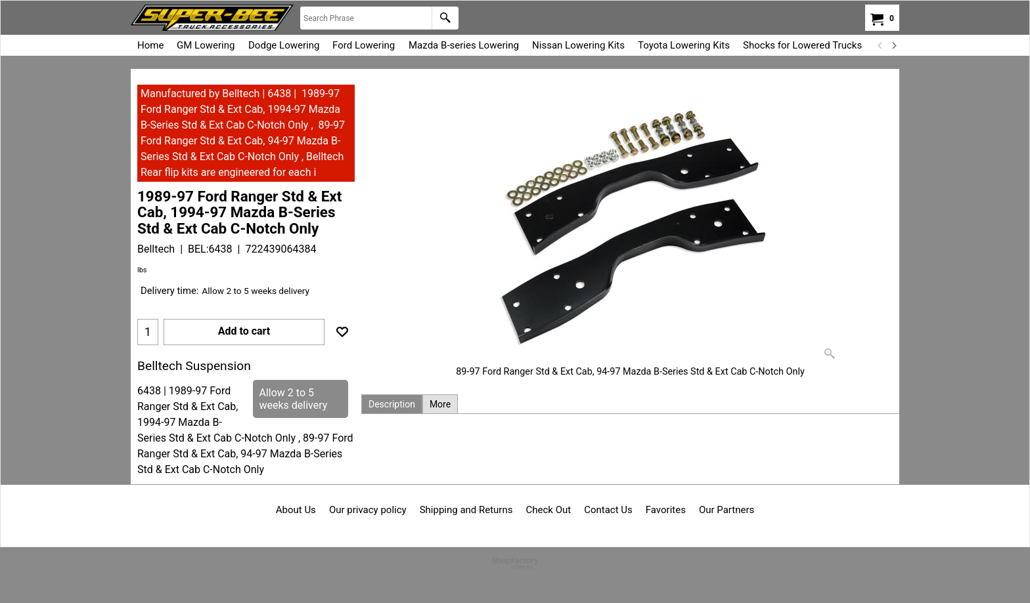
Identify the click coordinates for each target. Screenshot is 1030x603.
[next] (893, 45)
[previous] (880, 45)
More (440, 404)
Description (392, 404)
